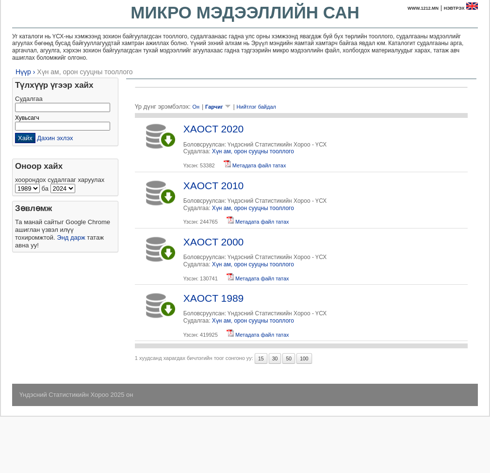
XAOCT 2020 (213, 128)
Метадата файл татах (255, 165)
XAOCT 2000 (213, 241)
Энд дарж (71, 237)
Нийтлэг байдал (256, 107)
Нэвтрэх (454, 8)
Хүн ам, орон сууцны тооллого (84, 72)
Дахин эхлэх (55, 138)
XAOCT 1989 (213, 298)
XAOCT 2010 (213, 185)
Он (195, 107)
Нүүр (23, 72)
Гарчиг (217, 107)
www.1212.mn (423, 8)
